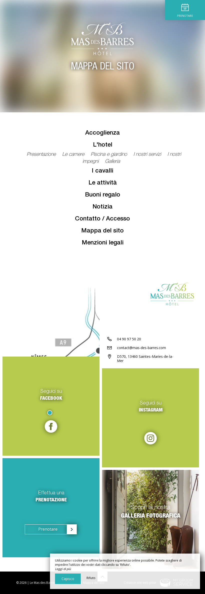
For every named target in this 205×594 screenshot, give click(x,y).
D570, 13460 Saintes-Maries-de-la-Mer (145, 358)
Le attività (102, 183)
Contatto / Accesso (102, 219)
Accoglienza (102, 133)
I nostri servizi (148, 154)
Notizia (102, 207)
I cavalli (102, 171)
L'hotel (102, 145)
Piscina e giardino (109, 154)
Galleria (112, 161)
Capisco (68, 578)
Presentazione (42, 154)
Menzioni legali (103, 243)
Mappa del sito (102, 231)
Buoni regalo (102, 195)
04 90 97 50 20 (129, 339)
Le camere (74, 154)
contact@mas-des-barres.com (141, 347)
